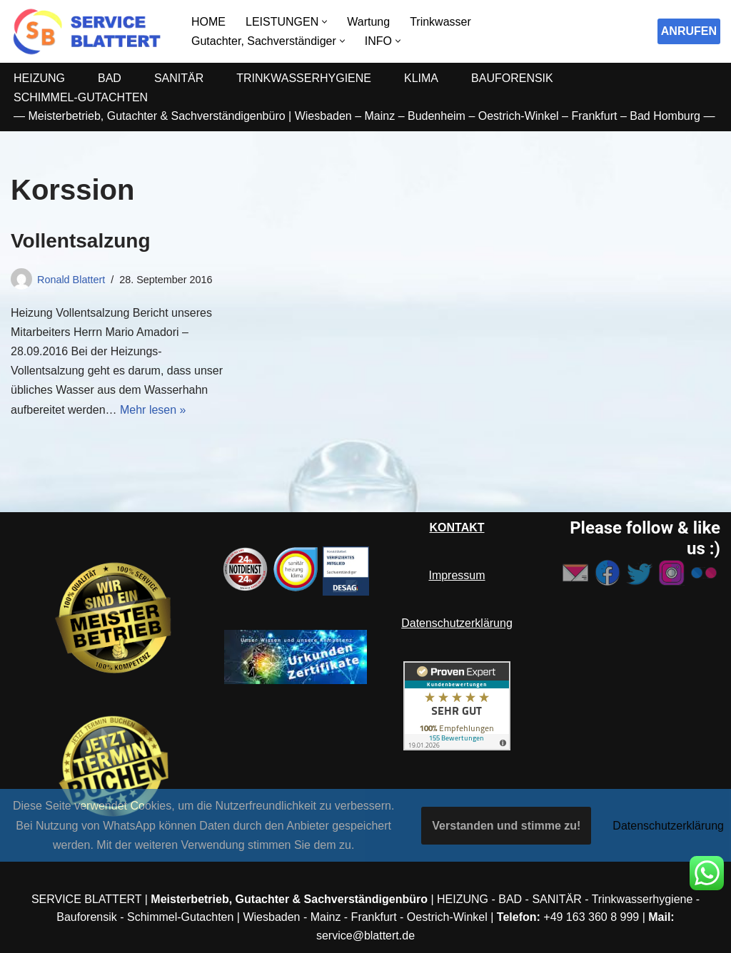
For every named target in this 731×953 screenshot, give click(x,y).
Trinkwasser (440, 22)
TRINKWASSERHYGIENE (303, 78)
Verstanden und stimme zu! (506, 826)
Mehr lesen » (153, 410)
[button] (324, 21)
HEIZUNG (39, 78)
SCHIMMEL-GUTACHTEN (81, 97)
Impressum (456, 575)
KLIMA (421, 78)
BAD (109, 78)
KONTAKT (456, 527)
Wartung (368, 22)
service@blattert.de (365, 935)
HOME (208, 22)
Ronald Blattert (71, 279)
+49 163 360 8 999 (591, 917)
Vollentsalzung (81, 241)
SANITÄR (178, 78)
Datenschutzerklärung (457, 623)
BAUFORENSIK (512, 78)
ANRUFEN (689, 31)
